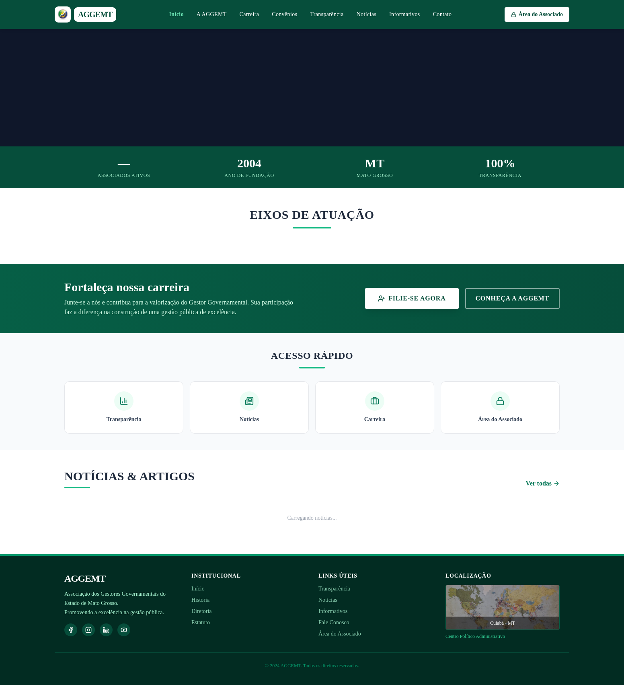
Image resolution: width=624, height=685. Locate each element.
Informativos (404, 14)
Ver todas (543, 483)
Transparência (326, 14)
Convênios (284, 14)
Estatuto (200, 622)
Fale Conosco (333, 622)
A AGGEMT (212, 14)
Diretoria (201, 611)
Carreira (249, 14)
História (200, 600)
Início (176, 14)
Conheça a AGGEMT (513, 298)
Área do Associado (339, 634)
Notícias (366, 14)
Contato (442, 14)
